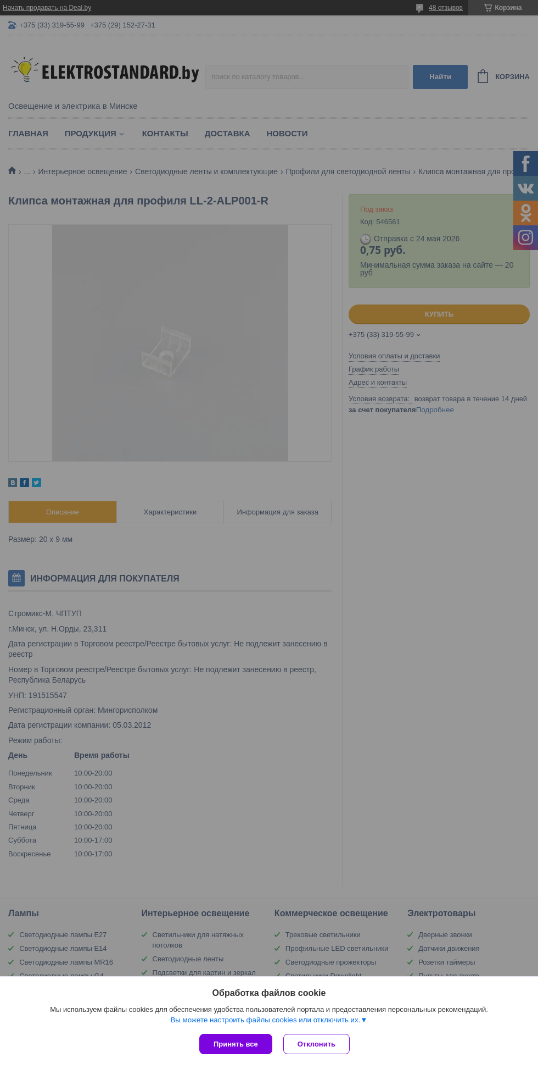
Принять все (236, 1044)
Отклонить (316, 1044)
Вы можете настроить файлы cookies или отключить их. (265, 1020)
